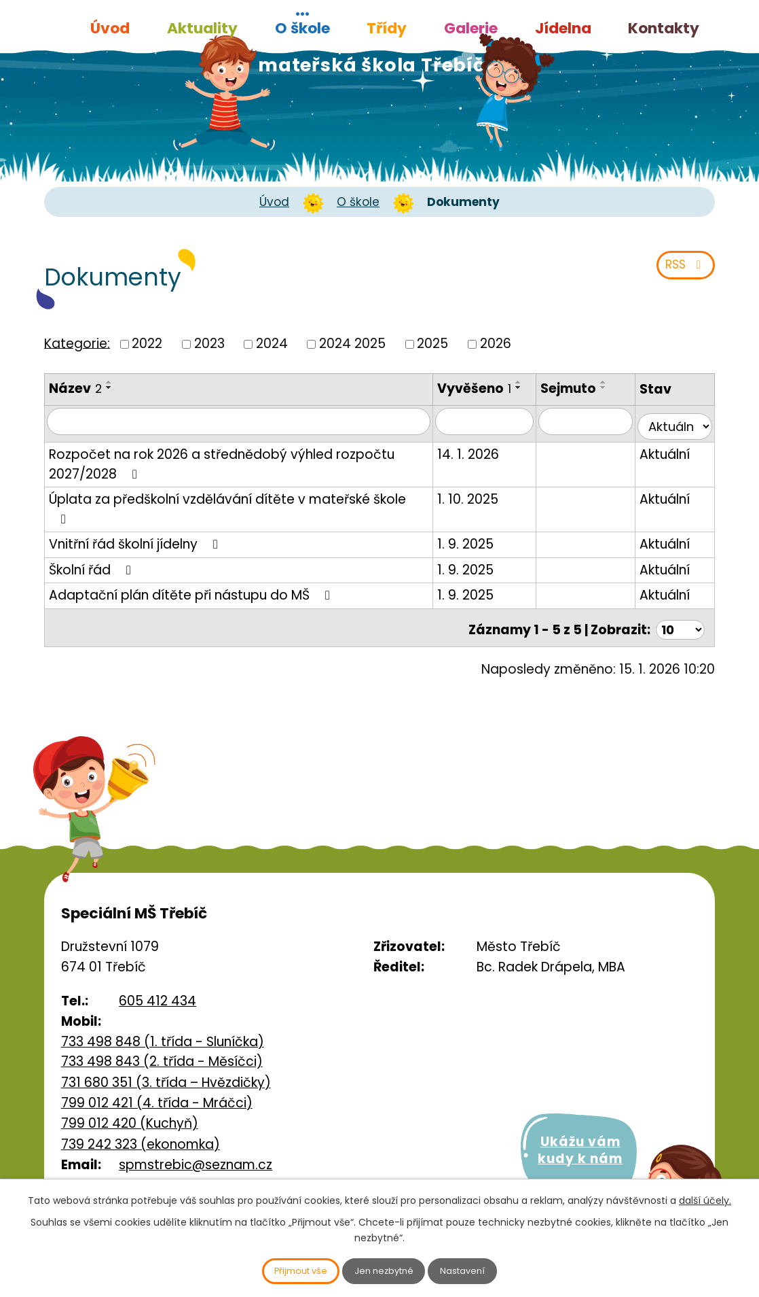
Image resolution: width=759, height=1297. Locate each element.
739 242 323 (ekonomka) (140, 1127)
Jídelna (563, 28)
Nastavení (476, 1270)
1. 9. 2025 (483, 530)
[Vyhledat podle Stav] (677, 431)
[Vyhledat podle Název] (247, 431)
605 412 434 (157, 983)
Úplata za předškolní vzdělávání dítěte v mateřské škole (240, 505)
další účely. (705, 1198)
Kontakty (663, 28)
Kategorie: (77, 343)
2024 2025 (352, 343)
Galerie (471, 28)
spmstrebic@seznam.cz (195, 1147)
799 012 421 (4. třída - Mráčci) (157, 1085)
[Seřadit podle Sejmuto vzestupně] (615, 382)
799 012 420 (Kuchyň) (129, 1105)
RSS (682, 271)
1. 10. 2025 (485, 505)
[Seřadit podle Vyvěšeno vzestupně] (462, 401)
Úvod (110, 28)
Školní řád (92, 556)
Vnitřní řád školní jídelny (136, 530)
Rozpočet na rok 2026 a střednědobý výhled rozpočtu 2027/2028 (221, 470)
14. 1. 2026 (486, 460)
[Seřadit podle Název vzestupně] (109, 382)
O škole (302, 28)
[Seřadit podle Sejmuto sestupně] (615, 387)
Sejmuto (580, 388)
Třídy (387, 28)
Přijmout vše (288, 1270)
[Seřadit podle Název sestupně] (109, 387)
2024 (272, 343)
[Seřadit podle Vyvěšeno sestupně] (462, 406)
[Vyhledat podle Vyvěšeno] (499, 431)
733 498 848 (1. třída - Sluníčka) (162, 1024)
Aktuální (670, 460)
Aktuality (202, 28)
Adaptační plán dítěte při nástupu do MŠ (192, 581)
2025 (432, 343)
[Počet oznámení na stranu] (679, 611)
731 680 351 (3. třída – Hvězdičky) (166, 1065)
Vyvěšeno (492, 388)
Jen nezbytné (385, 1270)
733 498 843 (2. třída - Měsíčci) (162, 1044)
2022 (147, 343)
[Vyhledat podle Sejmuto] (593, 431)
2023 (209, 343)
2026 (495, 343)
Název (75, 388)
